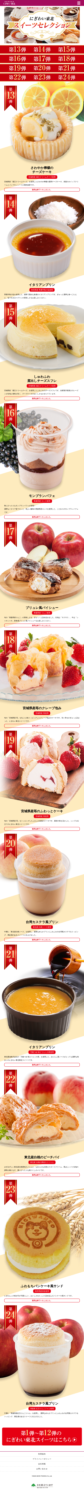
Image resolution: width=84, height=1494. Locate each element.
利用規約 (42, 1454)
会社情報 (42, 1464)
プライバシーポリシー (42, 1459)
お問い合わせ (42, 1469)
